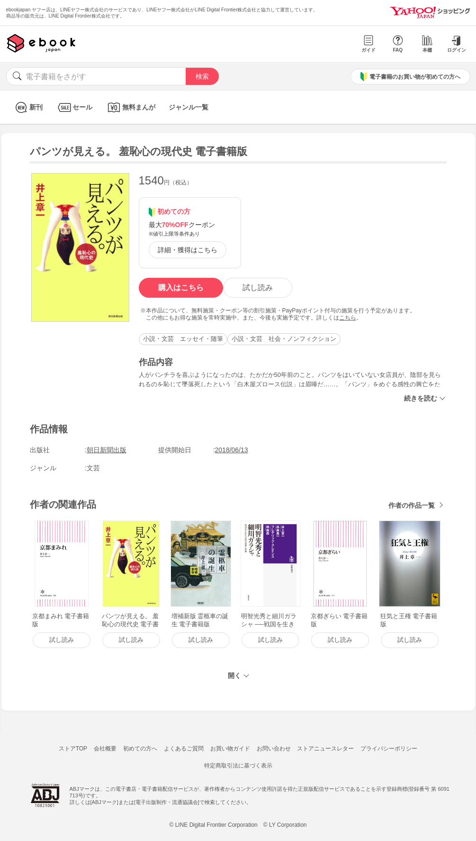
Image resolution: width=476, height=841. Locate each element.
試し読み (257, 287)
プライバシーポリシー (388, 748)
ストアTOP (73, 748)
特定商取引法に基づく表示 (238, 765)
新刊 (28, 107)
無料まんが (130, 107)
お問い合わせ (274, 748)
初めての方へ (140, 748)
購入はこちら (181, 287)
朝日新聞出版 (106, 450)
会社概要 (105, 748)
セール (74, 107)
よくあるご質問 (184, 748)
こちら (347, 317)
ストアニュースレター (325, 748)
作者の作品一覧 (411, 505)
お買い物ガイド (230, 748)
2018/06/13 (231, 450)
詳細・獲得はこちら (187, 250)
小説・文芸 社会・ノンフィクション (284, 338)
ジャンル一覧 (188, 107)
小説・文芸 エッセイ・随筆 (183, 338)
